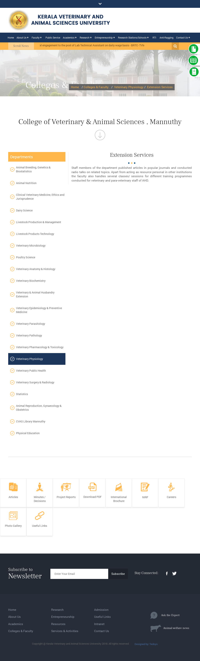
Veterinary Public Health (31, 370)
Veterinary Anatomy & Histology (35, 269)
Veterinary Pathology (29, 335)
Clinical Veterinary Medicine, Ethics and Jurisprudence (40, 196)
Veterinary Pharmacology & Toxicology (39, 347)
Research (84, 37)
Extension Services (160, 87)
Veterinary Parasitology (30, 324)
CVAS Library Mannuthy (30, 421)
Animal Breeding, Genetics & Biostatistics (33, 169)
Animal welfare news (169, 628)
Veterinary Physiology (129, 87)
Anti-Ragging (166, 37)
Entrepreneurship (104, 37)
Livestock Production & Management (38, 222)
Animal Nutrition (26, 183)
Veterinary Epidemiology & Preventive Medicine (39, 310)
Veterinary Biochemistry (31, 281)
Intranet (99, 624)
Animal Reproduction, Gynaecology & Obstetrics (39, 407)
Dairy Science (24, 210)
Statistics (22, 394)
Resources (58, 624)
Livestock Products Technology (35, 234)
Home (11, 37)
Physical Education (28, 433)
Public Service (53, 37)
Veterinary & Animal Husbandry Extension (35, 294)
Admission (101, 610)
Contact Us (182, 37)
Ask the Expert (164, 615)
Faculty (35, 37)
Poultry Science (25, 257)
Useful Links (102, 617)
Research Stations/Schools (132, 37)
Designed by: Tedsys (146, 644)
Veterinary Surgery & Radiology (35, 382)
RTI (154, 37)
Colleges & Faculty (96, 87)
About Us (21, 37)
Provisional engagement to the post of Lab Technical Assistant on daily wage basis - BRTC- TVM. (91, 45)
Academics (68, 37)
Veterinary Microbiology (31, 245)
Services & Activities (64, 631)
